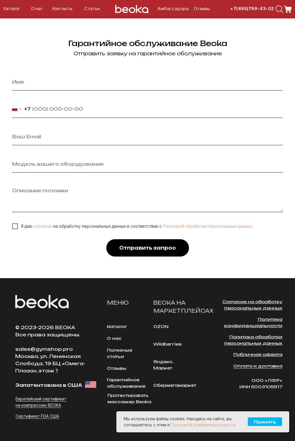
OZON (161, 326)
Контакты (62, 8)
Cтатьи (92, 8)
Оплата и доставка (257, 365)
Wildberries (167, 344)
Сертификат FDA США (37, 416)
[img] (279, 9)
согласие (43, 226)
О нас (37, 8)
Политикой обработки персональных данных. (208, 226)
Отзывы (202, 8)
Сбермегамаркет (174, 385)
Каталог (11, 8)
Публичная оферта (257, 354)
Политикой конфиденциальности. (203, 424)
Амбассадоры (173, 8)
